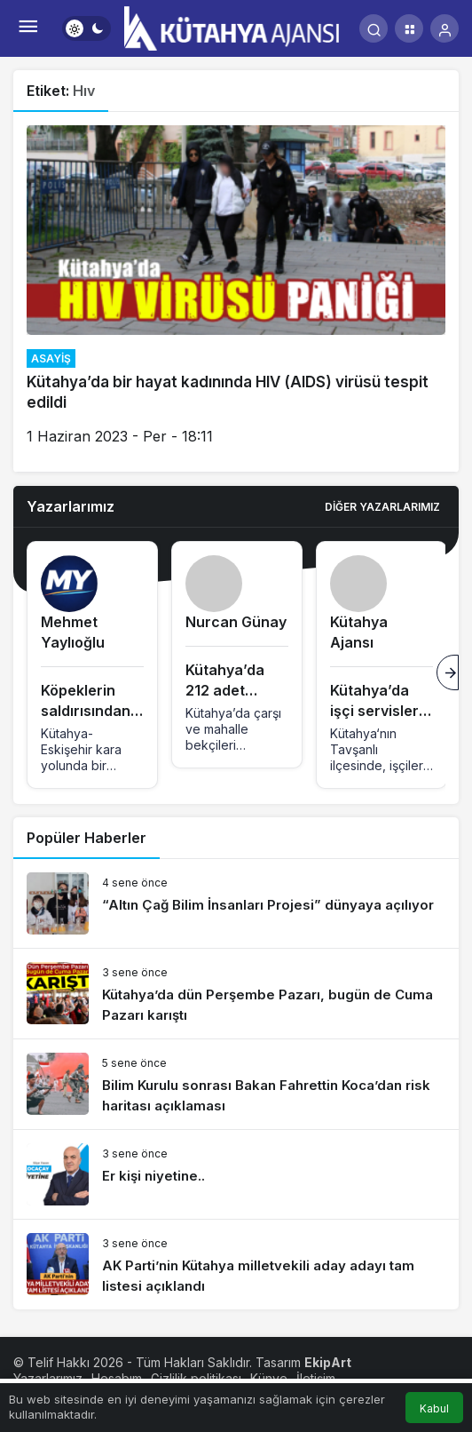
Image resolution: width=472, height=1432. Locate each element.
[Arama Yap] (373, 28)
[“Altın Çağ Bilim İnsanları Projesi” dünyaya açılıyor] (236, 903)
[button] (409, 28)
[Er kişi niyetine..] (236, 1174)
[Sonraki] (448, 672)
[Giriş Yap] (444, 28)
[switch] (86, 28)
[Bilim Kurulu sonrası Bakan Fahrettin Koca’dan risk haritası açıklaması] (236, 1084)
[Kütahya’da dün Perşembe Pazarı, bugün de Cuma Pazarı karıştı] (236, 993)
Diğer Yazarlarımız (382, 506)
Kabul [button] (434, 1408)
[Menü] (27, 28)
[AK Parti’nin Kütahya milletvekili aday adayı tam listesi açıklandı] (236, 1264)
